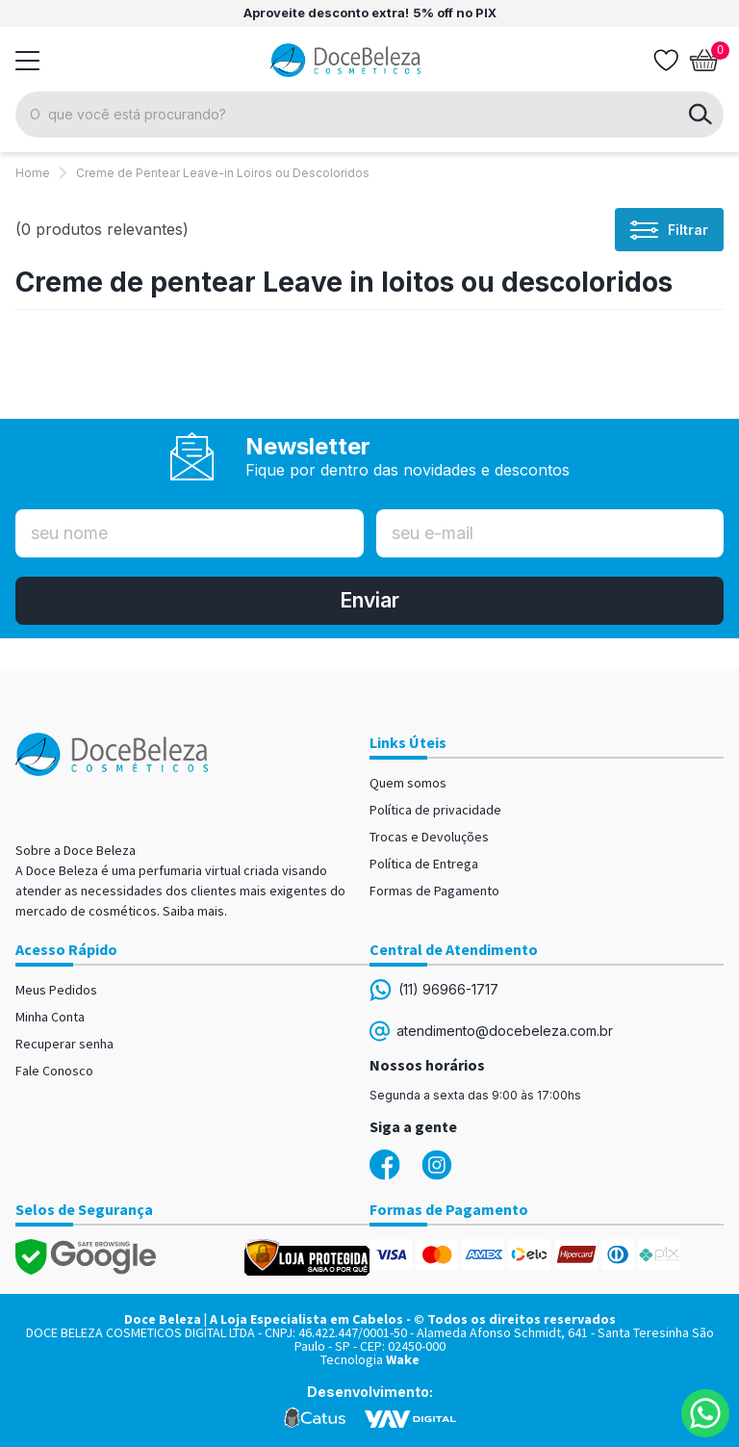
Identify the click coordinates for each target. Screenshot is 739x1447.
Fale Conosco (54, 1070)
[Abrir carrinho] (704, 60)
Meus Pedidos (56, 989)
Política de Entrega (424, 863)
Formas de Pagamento (434, 890)
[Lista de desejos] (666, 60)
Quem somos (408, 782)
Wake (403, 1359)
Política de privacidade (435, 809)
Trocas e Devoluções (429, 836)
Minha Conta (50, 1016)
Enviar (369, 600)
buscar (700, 114)
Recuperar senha (64, 1043)
